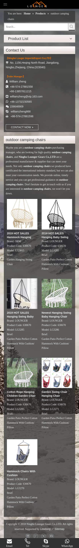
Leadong (45, 529)
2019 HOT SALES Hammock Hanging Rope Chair (19, 235)
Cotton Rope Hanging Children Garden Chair (21, 393)
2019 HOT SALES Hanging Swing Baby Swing (20, 314)
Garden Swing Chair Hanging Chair (54, 393)
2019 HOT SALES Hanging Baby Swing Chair (55, 235)
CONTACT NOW (22, 127)
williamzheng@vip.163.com (26, 96)
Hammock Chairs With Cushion (21, 473)
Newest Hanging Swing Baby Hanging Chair (56, 314)
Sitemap (59, 529)
